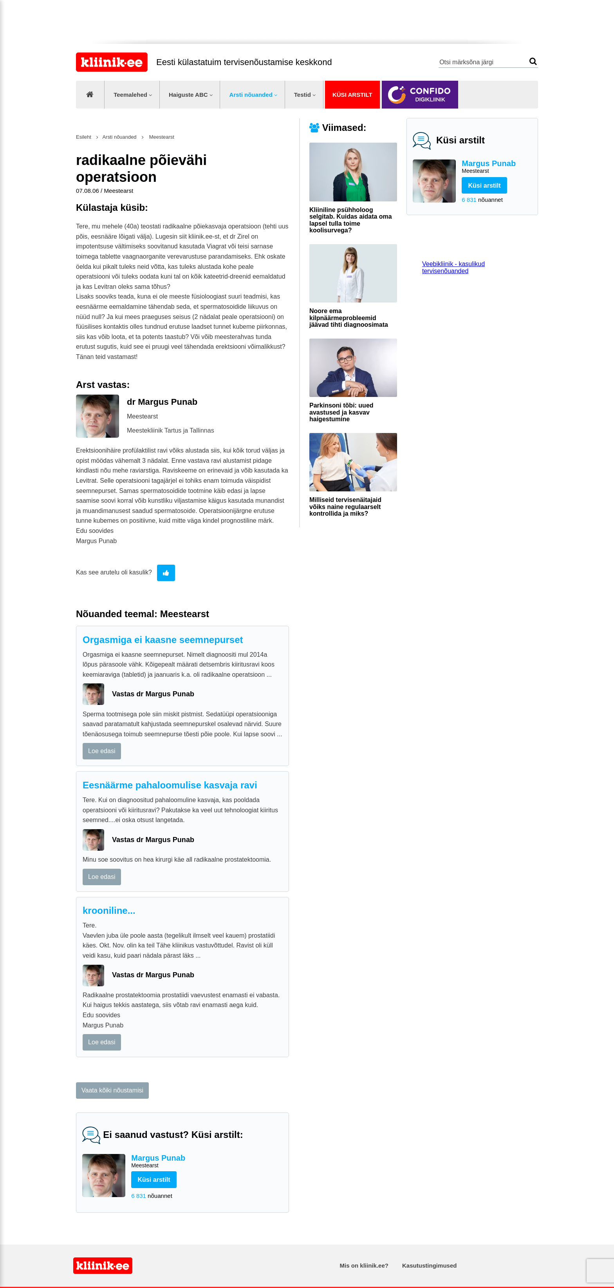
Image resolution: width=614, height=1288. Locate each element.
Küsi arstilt (352, 94)
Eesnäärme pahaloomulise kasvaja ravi (170, 785)
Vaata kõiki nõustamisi (112, 1090)
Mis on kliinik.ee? (364, 1265)
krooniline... (109, 910)
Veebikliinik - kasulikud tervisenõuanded (453, 267)
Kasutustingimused (429, 1265)
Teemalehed (130, 94)
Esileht (83, 137)
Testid (302, 94)
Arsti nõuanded (251, 94)
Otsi (533, 61)
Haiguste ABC (188, 94)
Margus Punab (497, 167)
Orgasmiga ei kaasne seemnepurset (163, 639)
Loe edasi (101, 751)
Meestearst (161, 137)
